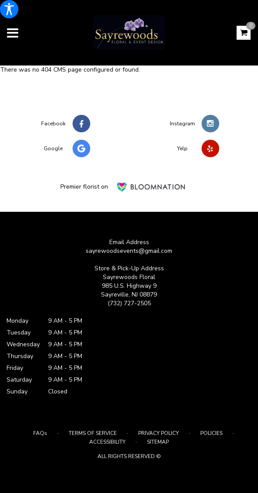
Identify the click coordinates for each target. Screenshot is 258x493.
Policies (211, 433)
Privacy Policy (158, 433)
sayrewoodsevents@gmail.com (129, 251)
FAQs (40, 433)
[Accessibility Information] (9, 9)
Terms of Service (93, 433)
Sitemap (158, 441)
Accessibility (107, 441)
